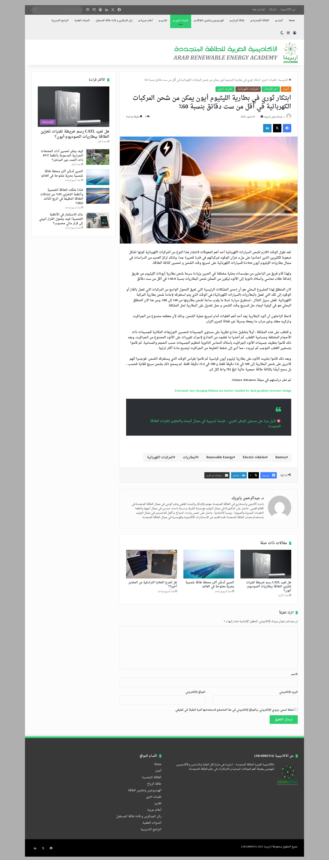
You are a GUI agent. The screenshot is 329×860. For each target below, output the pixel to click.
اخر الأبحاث (271, 89)
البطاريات (190, 458)
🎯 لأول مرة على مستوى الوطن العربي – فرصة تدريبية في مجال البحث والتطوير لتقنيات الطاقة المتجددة (215, 424)
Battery (280, 458)
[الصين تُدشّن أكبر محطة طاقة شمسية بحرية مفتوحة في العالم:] (208, 564)
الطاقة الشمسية (261, 20)
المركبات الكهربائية (248, 89)
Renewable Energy (219, 458)
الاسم (294, 674)
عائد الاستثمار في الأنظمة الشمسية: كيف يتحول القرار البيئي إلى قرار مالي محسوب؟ (61, 219)
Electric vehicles (254, 458)
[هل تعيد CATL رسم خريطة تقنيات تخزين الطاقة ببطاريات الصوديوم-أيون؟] (265, 564)
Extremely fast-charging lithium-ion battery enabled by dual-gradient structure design (233, 391)
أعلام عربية (147, 20)
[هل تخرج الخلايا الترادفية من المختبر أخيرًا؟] (151, 564)
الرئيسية (284, 80)
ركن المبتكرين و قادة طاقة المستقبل (114, 20)
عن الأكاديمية (288, 9)
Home (292, 20)
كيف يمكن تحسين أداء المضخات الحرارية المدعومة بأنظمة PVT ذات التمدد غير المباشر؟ (62, 156)
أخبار (280, 20)
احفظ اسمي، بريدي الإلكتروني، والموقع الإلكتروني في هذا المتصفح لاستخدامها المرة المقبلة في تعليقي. (234, 710)
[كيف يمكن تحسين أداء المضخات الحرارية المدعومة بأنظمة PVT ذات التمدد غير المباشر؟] (97, 157)
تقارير (164, 20)
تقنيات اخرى (181, 20)
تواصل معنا (258, 9)
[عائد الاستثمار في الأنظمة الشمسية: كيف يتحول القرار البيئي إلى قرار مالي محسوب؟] (97, 220)
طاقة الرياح (238, 20)
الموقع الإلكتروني (195, 692)
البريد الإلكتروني (288, 692)
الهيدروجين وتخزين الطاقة (210, 20)
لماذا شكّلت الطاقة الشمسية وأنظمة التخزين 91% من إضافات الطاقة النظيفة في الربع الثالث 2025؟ (61, 196)
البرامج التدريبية (60, 20)
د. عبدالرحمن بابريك (273, 117)
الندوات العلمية (82, 20)
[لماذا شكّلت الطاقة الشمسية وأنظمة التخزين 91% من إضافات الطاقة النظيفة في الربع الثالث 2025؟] (97, 196)
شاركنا (272, 9)
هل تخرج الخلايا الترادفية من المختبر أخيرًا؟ (152, 585)
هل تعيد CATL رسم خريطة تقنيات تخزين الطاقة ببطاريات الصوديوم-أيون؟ (268, 587)
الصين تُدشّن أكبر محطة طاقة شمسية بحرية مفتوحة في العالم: (209, 585)
